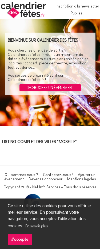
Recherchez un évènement (50, 87)
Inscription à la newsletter (77, 6)
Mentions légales (81, 179)
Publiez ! (77, 13)
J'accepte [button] (19, 239)
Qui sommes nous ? (21, 175)
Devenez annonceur (45, 179)
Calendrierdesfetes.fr (26, 54)
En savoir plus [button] (36, 226)
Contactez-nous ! (58, 175)
